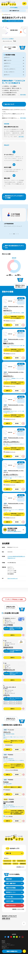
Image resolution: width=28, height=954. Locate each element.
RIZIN (14, 860)
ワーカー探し (9, 897)
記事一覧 (8, 853)
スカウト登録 (9, 901)
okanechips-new (7, 860)
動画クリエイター (8, 60)
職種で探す (9, 879)
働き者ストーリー (11, 892)
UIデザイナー (7, 66)
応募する (8, 325)
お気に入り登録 (10, 599)
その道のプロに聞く (7, 863)
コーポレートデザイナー (9, 72)
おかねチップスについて (9, 916)
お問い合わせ (6, 918)
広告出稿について (20, 867)
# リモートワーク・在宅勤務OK (8, 38)
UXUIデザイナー (7, 63)
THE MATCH (15, 863)
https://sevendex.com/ (7, 41)
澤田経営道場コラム (23, 863)
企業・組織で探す (11, 883)
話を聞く (17, 325)
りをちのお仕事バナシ (21, 860)
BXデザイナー (7, 74)
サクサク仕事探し (14, 7)
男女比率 (14, 258)
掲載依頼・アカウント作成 (18, 909)
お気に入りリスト (11, 905)
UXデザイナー (7, 57)
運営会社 (3, 940)
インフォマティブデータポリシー (8, 945)
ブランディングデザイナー (10, 69)
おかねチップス (14, 838)
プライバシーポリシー (6, 943)
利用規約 (3, 942)
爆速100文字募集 (11, 888)
